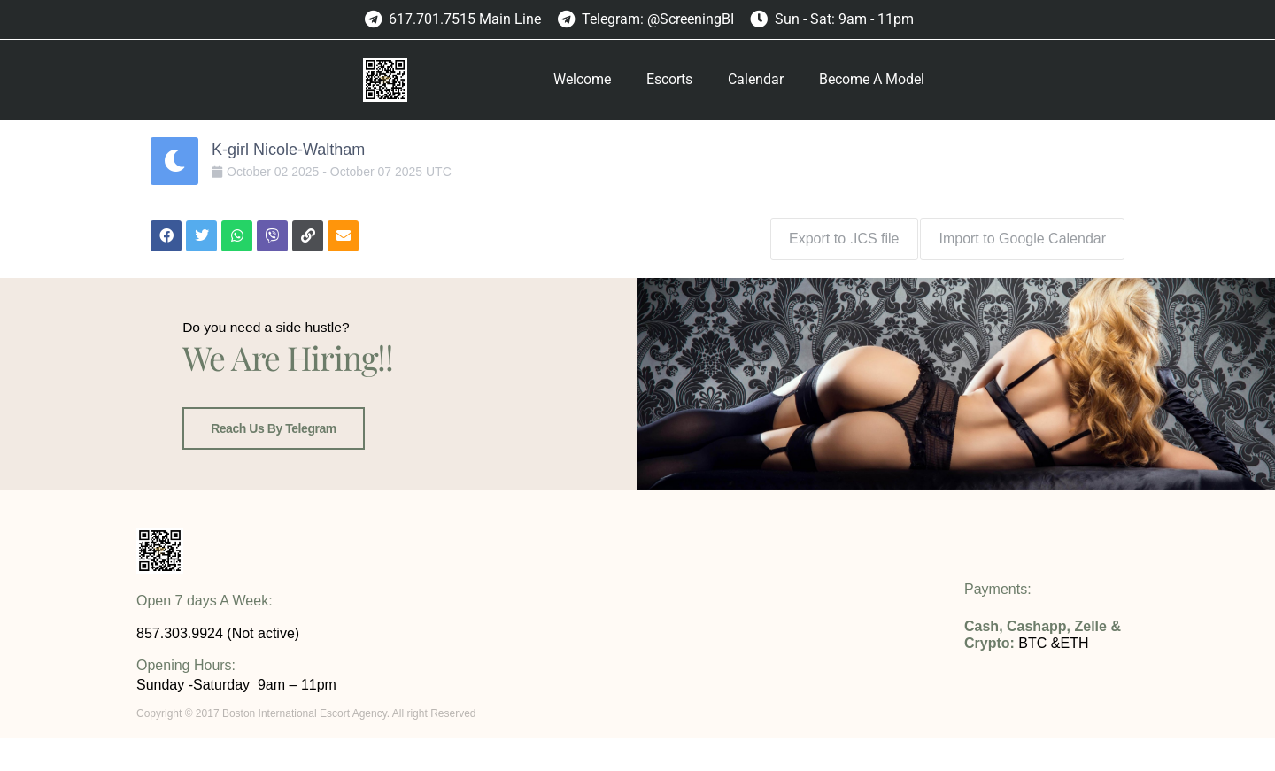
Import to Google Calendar (1022, 232)
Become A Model (871, 79)
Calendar (756, 79)
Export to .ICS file (838, 232)
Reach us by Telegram (270, 472)
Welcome (582, 79)
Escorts (669, 79)
